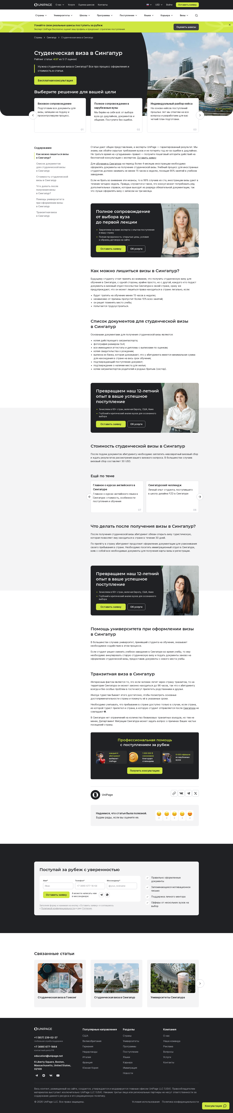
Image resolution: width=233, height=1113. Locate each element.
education (48, 1055)
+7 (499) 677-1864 (45, 1046)
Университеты (62, 15)
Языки (147, 15)
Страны (39, 15)
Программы (103, 15)
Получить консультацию (145, 770)
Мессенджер (113, 881)
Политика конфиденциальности (180, 1101)
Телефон (79, 881)
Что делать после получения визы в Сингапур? (47, 190)
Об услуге (136, 248)
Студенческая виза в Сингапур (114, 997)
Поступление (127, 15)
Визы (182, 15)
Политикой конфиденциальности (58, 908)
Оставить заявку (187, 4)
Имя (45, 881)
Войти (169, 4)
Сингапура (189, 708)
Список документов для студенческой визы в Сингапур (50, 167)
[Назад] (33, 115)
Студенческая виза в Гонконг (57, 997)
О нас (58, 4)
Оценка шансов (86, 4)
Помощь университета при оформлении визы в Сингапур (50, 203)
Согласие (87, 908)
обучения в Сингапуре (108, 163)
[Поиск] (196, 15)
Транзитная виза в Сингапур (46, 214)
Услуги (71, 4)
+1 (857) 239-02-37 (46, 1037)
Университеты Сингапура (168, 997)
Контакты (103, 4)
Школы (83, 15)
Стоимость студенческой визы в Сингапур (52, 178)
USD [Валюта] (157, 4)
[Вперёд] (200, 115)
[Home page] (43, 4)
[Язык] (149, 5)
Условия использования (146, 1101)
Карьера (165, 15)
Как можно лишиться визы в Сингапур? (52, 156)
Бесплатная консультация (55, 80)
